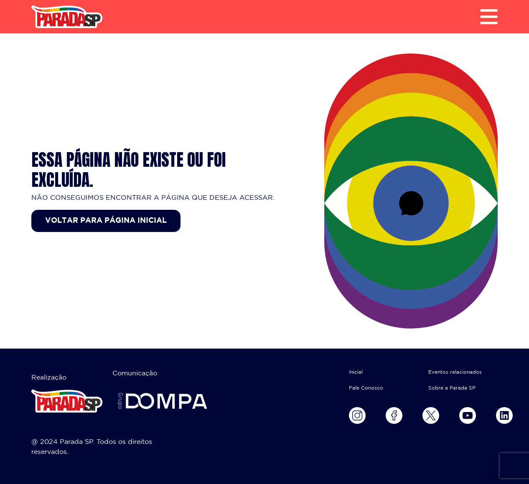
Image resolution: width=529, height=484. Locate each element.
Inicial (356, 372)
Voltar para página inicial (106, 220)
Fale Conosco (366, 388)
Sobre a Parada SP (452, 388)
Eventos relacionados (455, 372)
